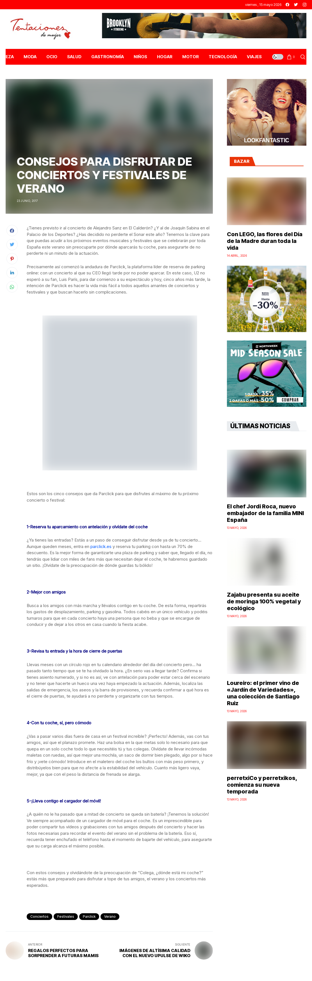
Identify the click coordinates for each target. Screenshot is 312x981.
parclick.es (100, 546)
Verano (110, 916)
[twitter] (296, 4)
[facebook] (287, 4)
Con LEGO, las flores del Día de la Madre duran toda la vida (264, 241)
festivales (65, 916)
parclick (89, 916)
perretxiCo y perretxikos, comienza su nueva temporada (262, 785)
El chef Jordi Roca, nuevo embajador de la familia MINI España (265, 513)
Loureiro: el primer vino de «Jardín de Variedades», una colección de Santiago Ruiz (263, 693)
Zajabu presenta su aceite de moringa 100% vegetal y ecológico (264, 601)
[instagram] (304, 4)
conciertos (39, 916)
